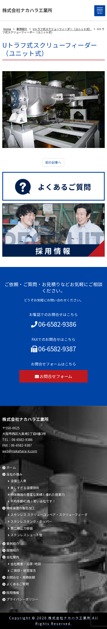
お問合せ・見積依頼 (20, 577)
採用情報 (12, 592)
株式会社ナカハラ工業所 (27, 10)
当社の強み (14, 474)
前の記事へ (53, 162)
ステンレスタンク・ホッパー (31, 521)
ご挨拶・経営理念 (23, 570)
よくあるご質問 (17, 584)
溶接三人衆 (18, 481)
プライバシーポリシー (22, 599)
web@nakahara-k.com (19, 451)
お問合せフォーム (53, 376)
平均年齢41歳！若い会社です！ (33, 501)
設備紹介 (12, 550)
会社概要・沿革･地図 (25, 564)
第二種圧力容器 (21, 528)
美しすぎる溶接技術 (24, 488)
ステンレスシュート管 (26, 535)
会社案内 (12, 557)
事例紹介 (12, 543)
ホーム (11, 467)
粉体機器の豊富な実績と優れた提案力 (37, 494)
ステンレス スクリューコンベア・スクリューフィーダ (48, 515)
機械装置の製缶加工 (20, 508)
